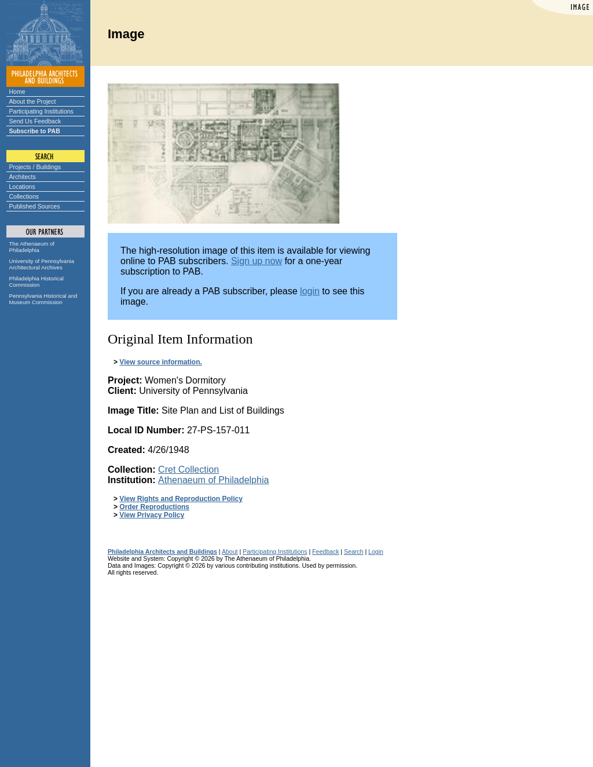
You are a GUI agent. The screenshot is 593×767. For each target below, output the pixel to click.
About (230, 551)
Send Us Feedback (35, 121)
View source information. (160, 362)
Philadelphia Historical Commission (36, 281)
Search (353, 551)
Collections (24, 196)
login (310, 291)
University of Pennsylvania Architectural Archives (42, 264)
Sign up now (256, 261)
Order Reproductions (154, 507)
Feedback (325, 551)
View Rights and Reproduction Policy (180, 499)
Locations (22, 186)
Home (17, 91)
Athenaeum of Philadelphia (213, 480)
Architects (22, 176)
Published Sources (34, 206)
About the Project (32, 101)
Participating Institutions (41, 111)
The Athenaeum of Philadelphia (31, 246)
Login (375, 551)
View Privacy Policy (151, 515)
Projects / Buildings (35, 166)
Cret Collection (188, 469)
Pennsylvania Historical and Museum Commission (43, 299)
